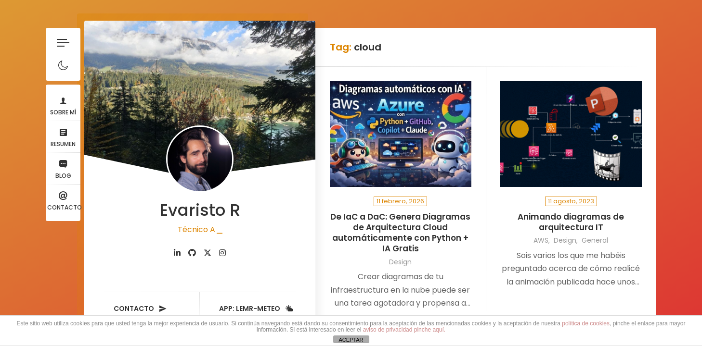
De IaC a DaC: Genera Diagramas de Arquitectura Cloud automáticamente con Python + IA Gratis (400, 232)
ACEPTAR (350, 340)
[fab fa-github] (192, 253)
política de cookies (586, 323)
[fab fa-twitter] (207, 253)
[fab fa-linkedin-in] (177, 253)
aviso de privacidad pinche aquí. (404, 329)
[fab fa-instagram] (222, 253)
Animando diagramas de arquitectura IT (571, 222)
